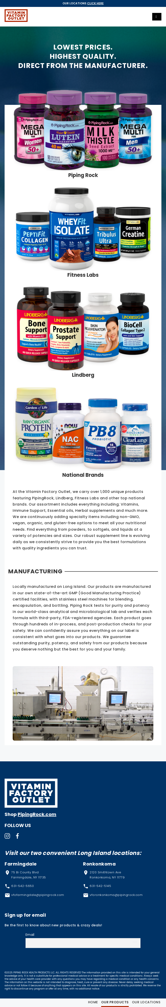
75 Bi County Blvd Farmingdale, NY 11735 (28, 875)
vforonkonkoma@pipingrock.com (116, 895)
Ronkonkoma (99, 864)
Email (30, 934)
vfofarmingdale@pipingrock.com (37, 895)
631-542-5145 (100, 886)
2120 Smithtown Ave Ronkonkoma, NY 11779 (107, 875)
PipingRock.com (37, 814)
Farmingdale (21, 864)
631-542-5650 (22, 886)
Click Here (95, 3)
